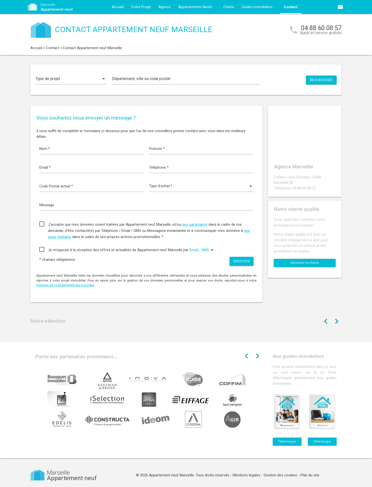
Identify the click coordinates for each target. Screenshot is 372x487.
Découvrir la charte (305, 262)
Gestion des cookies (280, 475)
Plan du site (310, 475)
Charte (228, 7)
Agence (164, 7)
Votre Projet (141, 7)
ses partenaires (195, 224)
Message (46, 205)
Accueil (118, 7)
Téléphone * (159, 167)
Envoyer (241, 261)
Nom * (44, 148)
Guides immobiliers (257, 7)
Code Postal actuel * (56, 186)
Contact (291, 7)
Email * (45, 167)
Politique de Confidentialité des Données (65, 285)
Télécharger (287, 441)
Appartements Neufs (195, 7)
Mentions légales (246, 475)
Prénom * (157, 148)
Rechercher (321, 80)
